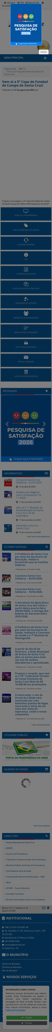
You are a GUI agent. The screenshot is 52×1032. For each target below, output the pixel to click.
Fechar (44, 52)
